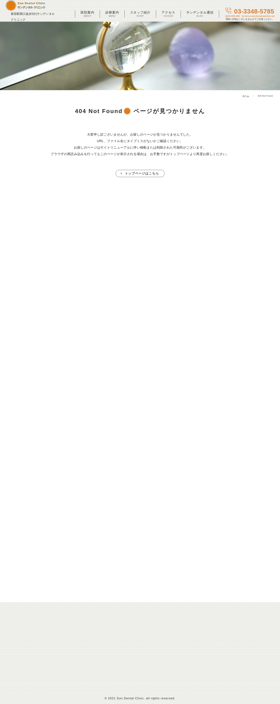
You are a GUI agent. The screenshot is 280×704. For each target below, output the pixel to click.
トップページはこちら (142, 173)
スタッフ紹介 (140, 14)
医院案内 (87, 14)
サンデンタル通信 (200, 14)
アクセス (168, 14)
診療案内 (112, 14)
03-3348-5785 (250, 14)
